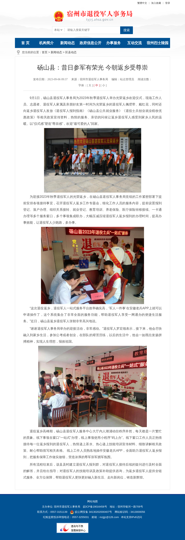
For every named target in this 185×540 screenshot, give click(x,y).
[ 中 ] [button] (97, 85)
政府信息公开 (90, 43)
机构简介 (46, 43)
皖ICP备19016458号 (95, 506)
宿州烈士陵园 (157, 43)
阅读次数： (145, 79)
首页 (44, 52)
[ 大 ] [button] (90, 85)
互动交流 (134, 43)
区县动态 (71, 52)
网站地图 (92, 501)
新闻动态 (67, 43)
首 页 (25, 43)
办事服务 (113, 43)
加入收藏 (156, 3)
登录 (167, 3)
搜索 (126, 30)
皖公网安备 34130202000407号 (91, 511)
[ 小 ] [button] (104, 85)
